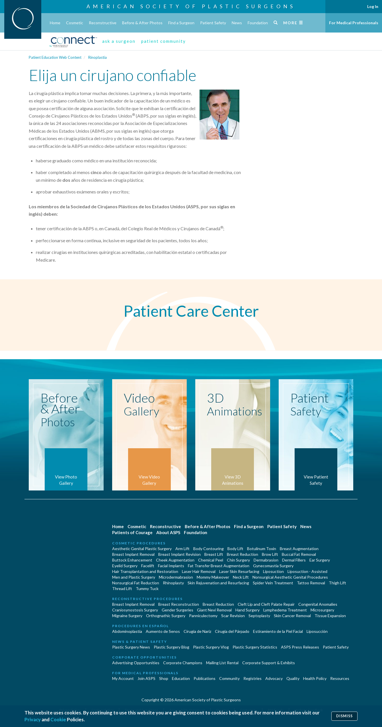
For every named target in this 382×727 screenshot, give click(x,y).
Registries (252, 678)
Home (55, 22)
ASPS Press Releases (300, 647)
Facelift (147, 565)
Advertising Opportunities (135, 662)
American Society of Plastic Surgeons (191, 6)
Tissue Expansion (330, 615)
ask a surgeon (118, 41)
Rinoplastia (97, 57)
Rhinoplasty (173, 582)
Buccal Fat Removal (299, 554)
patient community (163, 41)
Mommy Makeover (213, 577)
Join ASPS (146, 678)
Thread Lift (122, 588)
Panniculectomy (203, 615)
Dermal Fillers (294, 560)
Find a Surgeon (181, 22)
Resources (339, 678)
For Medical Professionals (353, 22)
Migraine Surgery (127, 615)
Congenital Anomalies (317, 604)
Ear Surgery (319, 560)
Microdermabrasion (176, 577)
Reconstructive (102, 22)
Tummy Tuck (147, 588)
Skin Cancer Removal (292, 615)
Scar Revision (233, 615)
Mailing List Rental (222, 662)
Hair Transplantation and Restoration (145, 571)
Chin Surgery (238, 560)
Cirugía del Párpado (232, 631)
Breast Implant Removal (133, 554)
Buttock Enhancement (132, 560)
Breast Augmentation (299, 548)
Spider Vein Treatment (273, 582)
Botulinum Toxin (261, 548)
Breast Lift (213, 554)
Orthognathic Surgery (165, 615)
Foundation (258, 22)
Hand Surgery (247, 609)
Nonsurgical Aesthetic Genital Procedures (290, 577)
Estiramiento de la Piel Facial (278, 631)
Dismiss (344, 716)
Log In (372, 6)
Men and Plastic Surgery (133, 577)
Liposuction (273, 571)
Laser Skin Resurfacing (239, 571)
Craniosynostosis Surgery (135, 609)
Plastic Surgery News (131, 647)
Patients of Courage (132, 532)
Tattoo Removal (311, 582)
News (237, 22)
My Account (123, 678)
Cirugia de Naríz (197, 631)
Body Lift (235, 548)
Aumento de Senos (163, 631)
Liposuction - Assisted (307, 571)
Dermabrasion (266, 560)
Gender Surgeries (177, 609)
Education (181, 678)
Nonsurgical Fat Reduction (135, 582)
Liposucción (317, 631)
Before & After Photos (142, 22)
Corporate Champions (182, 662)
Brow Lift (270, 554)
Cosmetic (74, 22)
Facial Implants (171, 565)
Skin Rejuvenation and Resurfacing (218, 582)
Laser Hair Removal (198, 571)
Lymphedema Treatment (285, 609)
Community (229, 678)
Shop (163, 678)
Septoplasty (259, 615)
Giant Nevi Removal (214, 609)
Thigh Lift (337, 582)
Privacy (32, 719)
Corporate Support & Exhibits (268, 662)
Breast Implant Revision (179, 554)
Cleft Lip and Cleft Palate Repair (266, 604)
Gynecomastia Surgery (273, 565)
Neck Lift (241, 577)
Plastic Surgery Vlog (211, 647)
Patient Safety (213, 22)
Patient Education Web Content (55, 57)
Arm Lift (182, 548)
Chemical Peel (210, 560)
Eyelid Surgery (124, 565)
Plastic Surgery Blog (171, 647)
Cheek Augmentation (175, 560)
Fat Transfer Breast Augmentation (218, 565)
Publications (204, 678)
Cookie (58, 719)
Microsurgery (322, 609)
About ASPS (168, 532)
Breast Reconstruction (178, 604)
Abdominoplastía (127, 631)
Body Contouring (208, 548)
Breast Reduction (242, 554)
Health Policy (314, 678)
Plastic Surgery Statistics (255, 647)
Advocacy (274, 678)
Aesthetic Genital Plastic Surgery (142, 548)
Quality (292, 678)
